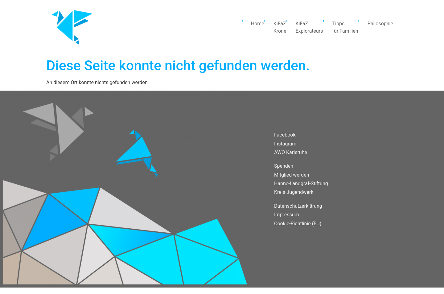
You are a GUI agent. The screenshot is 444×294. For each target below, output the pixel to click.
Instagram (285, 144)
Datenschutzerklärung (298, 206)
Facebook (284, 135)
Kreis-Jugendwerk (293, 192)
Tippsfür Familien (345, 27)
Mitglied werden (291, 175)
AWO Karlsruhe (290, 152)
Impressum (286, 215)
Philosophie (380, 24)
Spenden (283, 166)
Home (257, 24)
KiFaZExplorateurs (309, 27)
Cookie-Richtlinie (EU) (297, 224)
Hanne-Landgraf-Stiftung (301, 183)
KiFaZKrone (279, 27)
